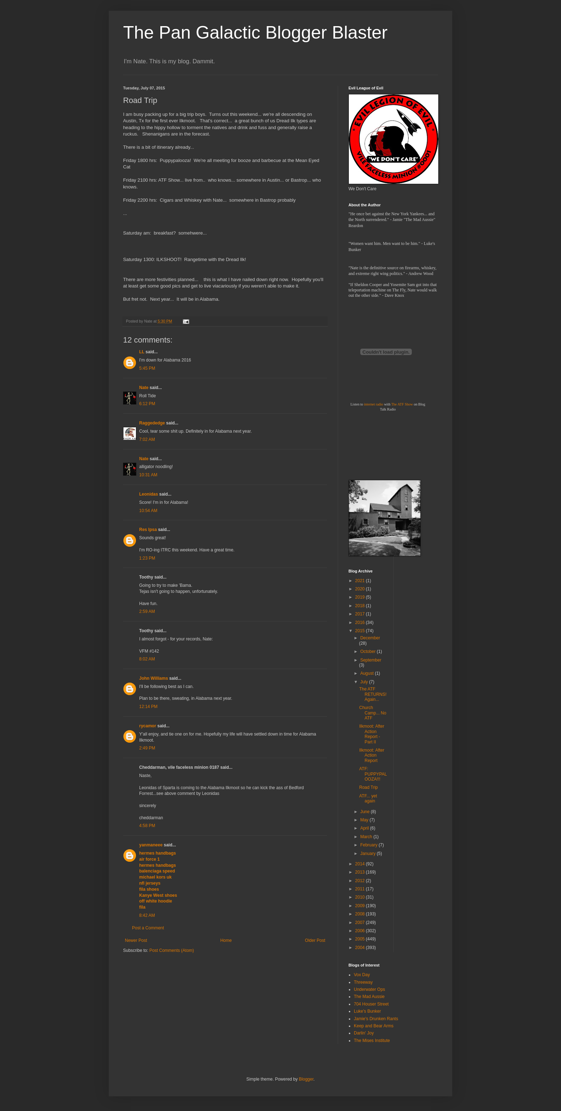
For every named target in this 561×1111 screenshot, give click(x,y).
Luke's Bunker (367, 1011)
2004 (360, 947)
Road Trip (368, 787)
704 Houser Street (371, 1004)
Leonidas (148, 494)
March (367, 836)
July (364, 681)
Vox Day (362, 974)
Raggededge (152, 423)
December (370, 637)
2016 (360, 622)
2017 (360, 613)
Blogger (306, 1079)
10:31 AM (148, 474)
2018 (360, 605)
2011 (360, 888)
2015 (360, 630)
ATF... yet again (368, 798)
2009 (360, 905)
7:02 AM (147, 439)
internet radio (373, 404)
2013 (360, 872)
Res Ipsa (148, 529)
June (365, 811)
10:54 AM (148, 510)
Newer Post (136, 940)
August (367, 673)
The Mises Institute (372, 1040)
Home (226, 940)
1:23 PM (147, 558)
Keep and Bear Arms (374, 1025)
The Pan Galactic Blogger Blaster (255, 33)
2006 (360, 930)
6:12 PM (147, 403)
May (365, 819)
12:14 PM (148, 706)
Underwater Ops (369, 989)
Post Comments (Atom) (171, 950)
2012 (360, 880)
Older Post (315, 940)
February (369, 844)
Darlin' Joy (364, 1033)
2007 (360, 922)
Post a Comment (148, 927)
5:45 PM (147, 368)
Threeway (363, 982)
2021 (360, 580)
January (368, 853)
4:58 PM (147, 825)
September (370, 660)
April (365, 828)
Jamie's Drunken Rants (376, 1018)
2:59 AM (147, 611)
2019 (360, 597)
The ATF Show (402, 404)
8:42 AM (147, 915)
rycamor (147, 725)
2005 (360, 939)
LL (141, 351)
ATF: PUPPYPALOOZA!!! (373, 774)
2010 (360, 897)
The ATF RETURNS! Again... (372, 694)
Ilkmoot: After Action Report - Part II (371, 734)
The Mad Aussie (369, 996)
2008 (360, 913)
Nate (143, 387)
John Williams (153, 678)
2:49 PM (147, 748)
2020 (360, 588)
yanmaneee (150, 844)
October (368, 651)
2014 (360, 863)
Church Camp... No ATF (372, 713)
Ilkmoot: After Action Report (371, 755)
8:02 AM (147, 659)
